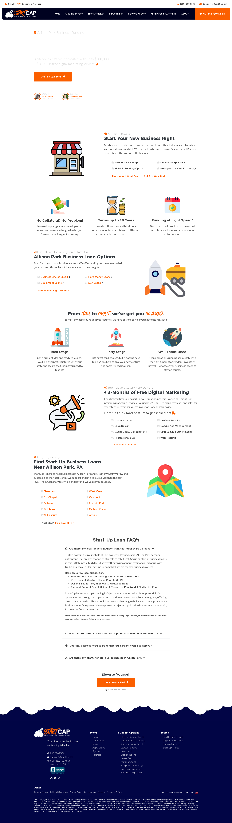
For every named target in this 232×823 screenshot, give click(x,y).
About (185, 14)
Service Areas (90, 792)
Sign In (11, 4)
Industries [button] (115, 14)
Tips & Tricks (98, 741)
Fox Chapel (50, 497)
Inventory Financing (131, 769)
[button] (116, 549)
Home (57, 14)
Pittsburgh (49, 509)
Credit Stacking (128, 755)
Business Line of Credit (54, 277)
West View (95, 491)
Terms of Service (41, 792)
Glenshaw (49, 491)
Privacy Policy (76, 792)
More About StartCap (126, 176)
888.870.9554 (57, 753)
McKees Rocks (97, 509)
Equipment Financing (132, 765)
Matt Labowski (76, 96)
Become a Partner (31, 4)
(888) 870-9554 (187, 4)
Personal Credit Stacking (133, 741)
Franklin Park (97, 503)
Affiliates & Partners (163, 14)
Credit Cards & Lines (173, 737)
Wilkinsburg (50, 515)
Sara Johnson (47, 96)
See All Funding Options (54, 290)
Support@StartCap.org (215, 4)
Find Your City (58, 523)
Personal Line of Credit (132, 744)
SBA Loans (94, 283)
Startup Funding (129, 748)
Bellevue (48, 503)
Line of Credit (127, 758)
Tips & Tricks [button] (95, 14)
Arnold (93, 515)
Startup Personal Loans (132, 737)
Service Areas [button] (136, 14)
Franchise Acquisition (131, 773)
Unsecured (126, 751)
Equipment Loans (51, 283)
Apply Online (99, 748)
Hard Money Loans (99, 277)
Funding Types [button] (73, 14)
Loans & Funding (171, 744)
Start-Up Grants (171, 748)
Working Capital (128, 762)
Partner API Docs (114, 792)
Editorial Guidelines (59, 792)
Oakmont (94, 497)
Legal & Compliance (173, 741)
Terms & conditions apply (124, 444)
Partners (97, 755)
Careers (101, 792)
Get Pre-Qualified (212, 13)
